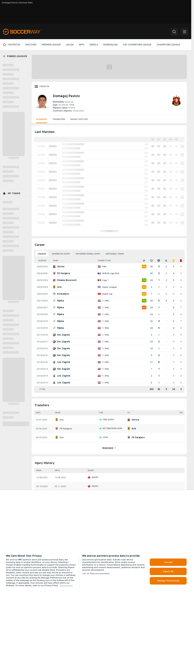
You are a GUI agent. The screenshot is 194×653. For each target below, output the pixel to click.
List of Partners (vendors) (95, 573)
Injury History (79, 119)
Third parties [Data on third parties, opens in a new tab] (66, 585)
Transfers (58, 119)
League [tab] (42, 253)
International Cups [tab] (88, 253)
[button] (174, 31)
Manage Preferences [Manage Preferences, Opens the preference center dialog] (168, 580)
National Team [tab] (115, 253)
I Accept (168, 562)
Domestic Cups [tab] (61, 253)
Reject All (168, 571)
